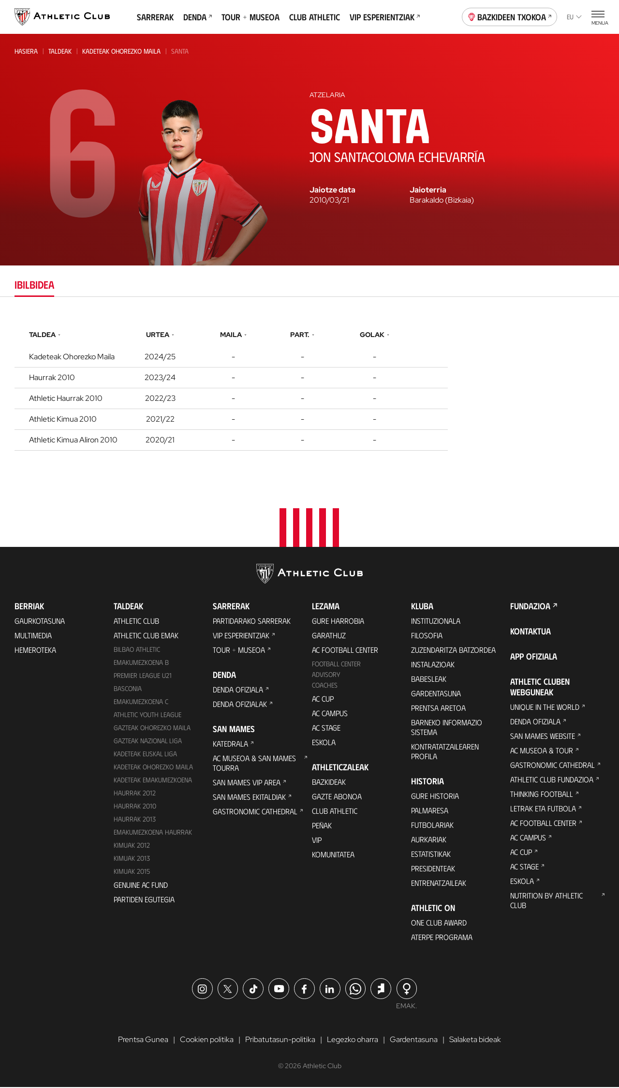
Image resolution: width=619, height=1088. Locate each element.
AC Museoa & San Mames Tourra (254, 763)
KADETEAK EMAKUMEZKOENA (153, 780)
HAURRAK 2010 (135, 806)
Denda (197, 17)
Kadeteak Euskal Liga (145, 754)
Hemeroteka (35, 650)
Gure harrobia (338, 621)
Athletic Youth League (147, 715)
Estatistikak (431, 854)
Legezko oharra (352, 1040)
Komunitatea (333, 855)
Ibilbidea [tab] (34, 284)
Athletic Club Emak (146, 636)
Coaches (325, 686)
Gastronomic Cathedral (255, 812)
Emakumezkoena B (141, 663)
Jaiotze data (332, 190)
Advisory (326, 675)
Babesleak (428, 679)
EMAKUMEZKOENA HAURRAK (153, 832)
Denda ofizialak (240, 704)
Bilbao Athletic (137, 650)
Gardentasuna (436, 694)
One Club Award (439, 923)
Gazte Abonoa (337, 797)
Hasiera (26, 51)
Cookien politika (207, 1040)
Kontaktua (530, 632)
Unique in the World (544, 707)
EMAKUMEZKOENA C (141, 702)
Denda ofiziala (238, 690)
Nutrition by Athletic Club (546, 901)
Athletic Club (136, 621)
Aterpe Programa (441, 937)
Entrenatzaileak (438, 883)
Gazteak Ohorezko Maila (152, 728)
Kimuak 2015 (132, 871)
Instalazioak (433, 665)
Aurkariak (428, 840)
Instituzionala (435, 621)
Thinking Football (541, 794)
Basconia (128, 689)
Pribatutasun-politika (280, 1040)
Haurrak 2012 (135, 793)
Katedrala (230, 744)
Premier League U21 (143, 676)
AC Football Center (345, 650)
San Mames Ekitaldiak (249, 797)
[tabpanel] (309, 388)
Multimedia (33, 636)
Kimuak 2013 (132, 858)
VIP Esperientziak (385, 17)
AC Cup (323, 699)
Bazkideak (329, 782)
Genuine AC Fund (141, 885)
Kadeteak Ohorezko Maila (121, 51)
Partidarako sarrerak (252, 621)
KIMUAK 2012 (132, 845)
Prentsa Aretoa (438, 708)
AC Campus (330, 714)
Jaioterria (428, 190)
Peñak (322, 826)
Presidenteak (433, 869)
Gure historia (435, 796)
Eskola (324, 743)
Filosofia (426, 636)
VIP (317, 840)
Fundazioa (530, 607)
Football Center (336, 665)
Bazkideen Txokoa (510, 16)
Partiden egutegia (144, 899)
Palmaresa (429, 811)
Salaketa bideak (475, 1040)
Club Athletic (314, 17)
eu (574, 17)
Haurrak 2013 (135, 819)
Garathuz (329, 636)
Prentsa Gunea (143, 1040)
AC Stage (326, 728)
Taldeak (60, 51)
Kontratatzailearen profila (445, 752)
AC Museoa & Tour (541, 751)
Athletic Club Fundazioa (551, 780)
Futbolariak (432, 825)
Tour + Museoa (250, 17)
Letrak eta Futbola (543, 809)
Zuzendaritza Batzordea (453, 650)
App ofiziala (533, 657)
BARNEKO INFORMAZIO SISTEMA (446, 728)
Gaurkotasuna (40, 621)
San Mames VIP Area (246, 783)
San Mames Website (542, 736)
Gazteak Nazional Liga (148, 741)
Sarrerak (155, 17)
